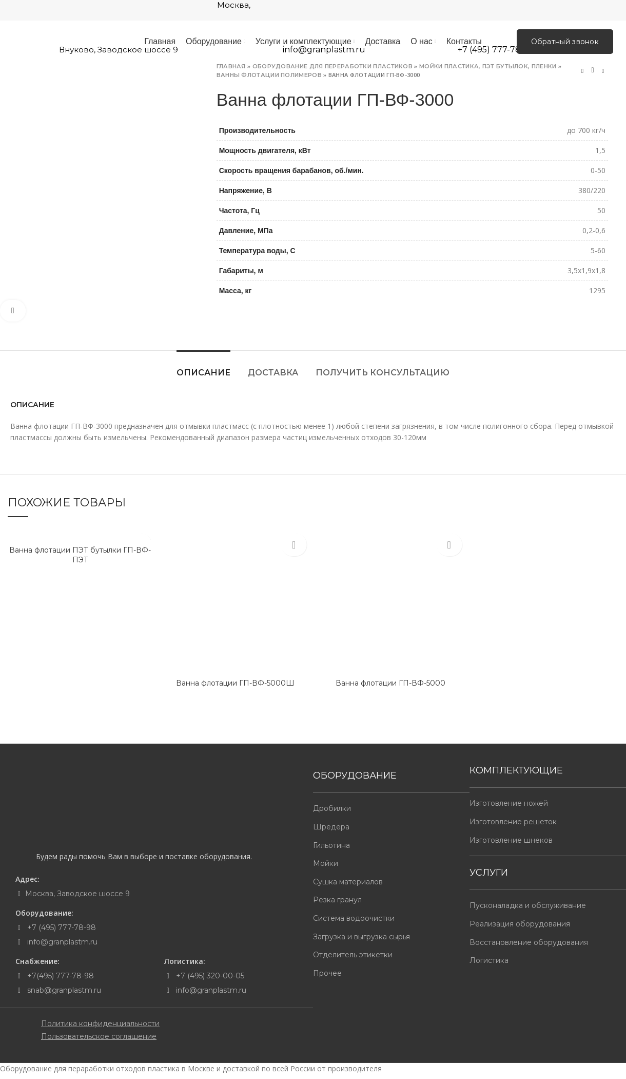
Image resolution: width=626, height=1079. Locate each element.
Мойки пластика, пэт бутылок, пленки (488, 70)
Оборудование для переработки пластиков (332, 70)
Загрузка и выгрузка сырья (361, 940)
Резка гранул (337, 904)
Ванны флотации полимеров (269, 79)
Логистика (488, 965)
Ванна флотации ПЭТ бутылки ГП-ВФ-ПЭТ (80, 559)
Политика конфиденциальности (100, 1028)
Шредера (331, 831)
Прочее (327, 977)
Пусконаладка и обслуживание (527, 910)
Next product (603, 75)
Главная (231, 70)
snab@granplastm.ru (64, 994)
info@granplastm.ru (62, 946)
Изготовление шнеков (511, 844)
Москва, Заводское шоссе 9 (77, 898)
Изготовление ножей (508, 807)
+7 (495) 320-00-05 (209, 980)
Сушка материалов (348, 886)
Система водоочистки (354, 922)
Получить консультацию (382, 377)
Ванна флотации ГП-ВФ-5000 (390, 687)
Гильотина (331, 849)
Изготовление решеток (513, 826)
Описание (203, 377)
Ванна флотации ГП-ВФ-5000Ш (235, 687)
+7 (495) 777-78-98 (60, 932)
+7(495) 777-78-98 (59, 980)
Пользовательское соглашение (98, 1041)
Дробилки (332, 813)
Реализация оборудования (519, 928)
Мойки (325, 868)
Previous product (582, 75)
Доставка (273, 377)
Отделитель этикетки (353, 959)
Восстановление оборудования (528, 946)
